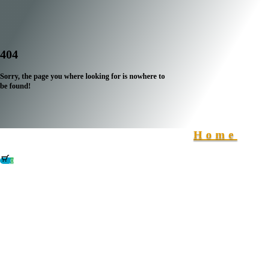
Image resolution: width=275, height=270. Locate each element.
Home (215, 134)
